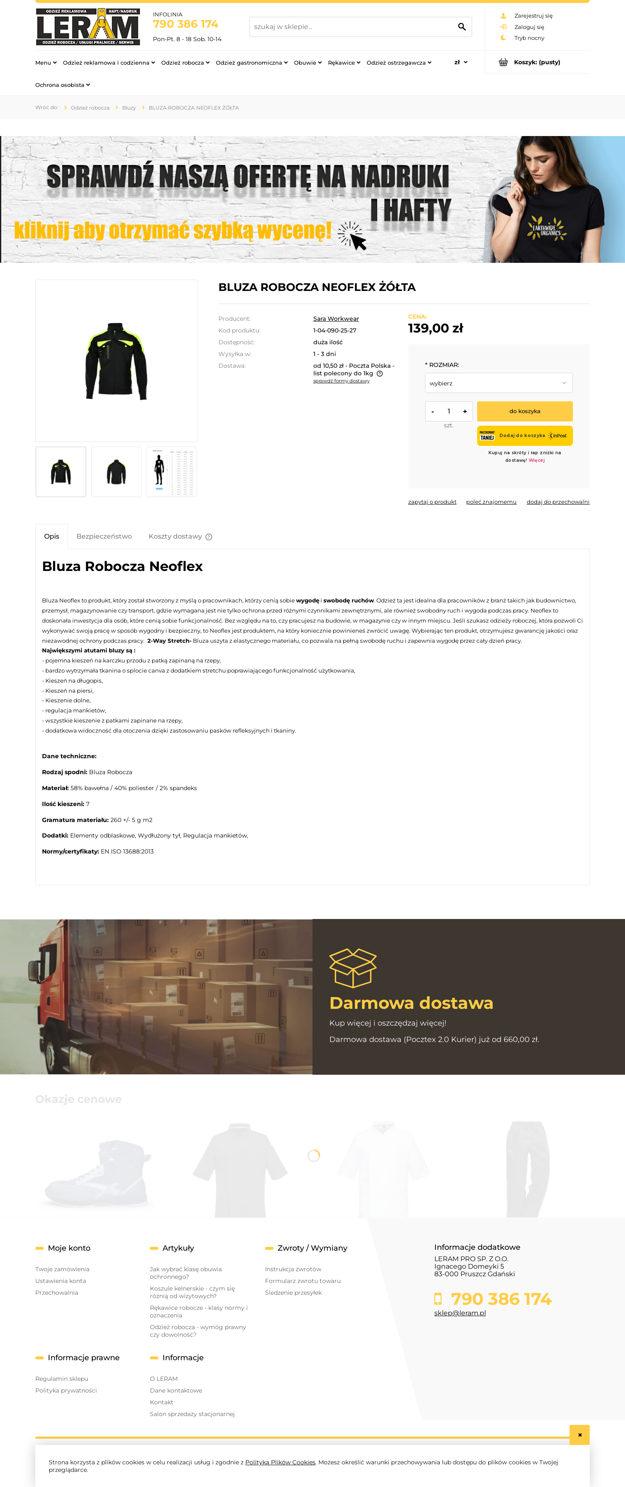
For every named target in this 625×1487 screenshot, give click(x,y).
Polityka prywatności (66, 1390)
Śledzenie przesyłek (293, 1292)
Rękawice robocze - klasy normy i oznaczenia (199, 1311)
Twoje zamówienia (62, 1269)
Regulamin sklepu (61, 1378)
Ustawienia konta (60, 1281)
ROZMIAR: (442, 365)
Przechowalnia (56, 1292)
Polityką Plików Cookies (280, 1462)
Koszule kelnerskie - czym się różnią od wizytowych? (192, 1292)
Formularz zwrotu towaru (303, 1281)
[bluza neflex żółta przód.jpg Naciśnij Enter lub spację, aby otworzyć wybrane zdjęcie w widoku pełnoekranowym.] (116, 360)
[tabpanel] (312, 717)
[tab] (51, 536)
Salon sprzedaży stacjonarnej (192, 1414)
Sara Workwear (336, 318)
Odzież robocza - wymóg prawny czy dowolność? (198, 1330)
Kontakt (161, 1402)
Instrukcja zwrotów (293, 1269)
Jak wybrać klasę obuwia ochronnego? (186, 1272)
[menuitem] (46, 62)
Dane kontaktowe (176, 1390)
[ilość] (449, 411)
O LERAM (164, 1378)
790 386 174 (185, 24)
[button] (432, 501)
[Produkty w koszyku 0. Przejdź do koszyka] (537, 62)
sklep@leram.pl (460, 1313)
